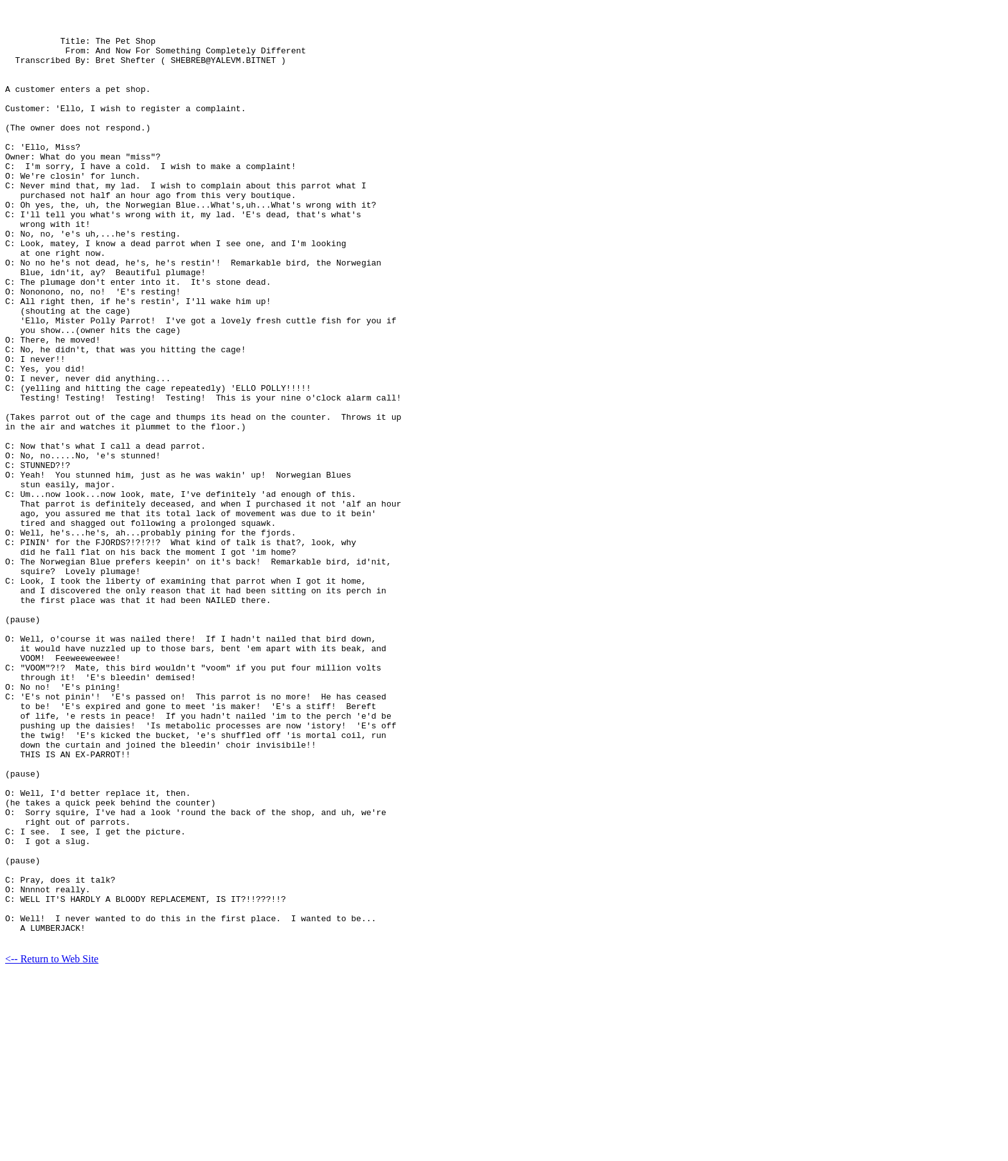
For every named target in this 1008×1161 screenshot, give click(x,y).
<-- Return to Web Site (51, 1138)
